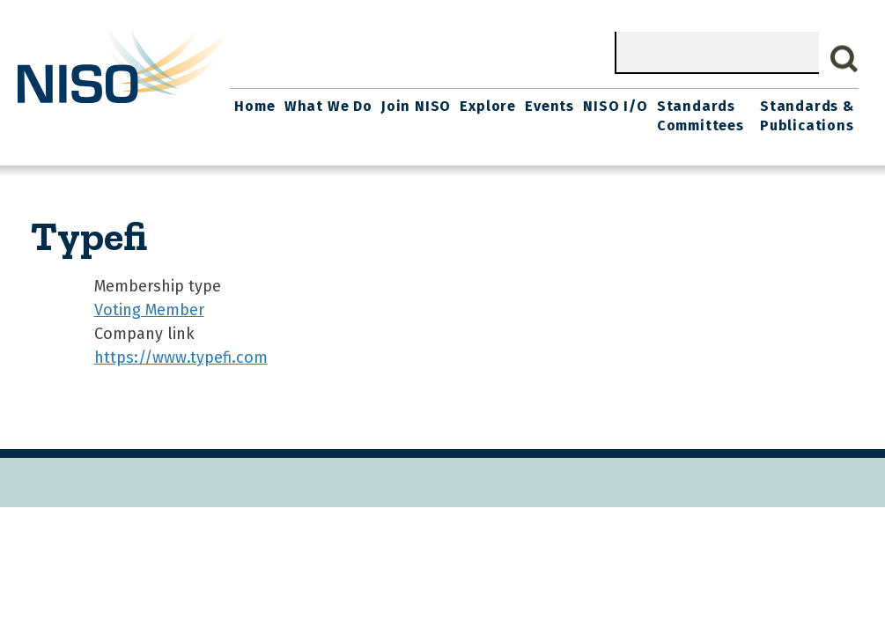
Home (254, 106)
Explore (488, 106)
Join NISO (416, 106)
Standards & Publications (807, 116)
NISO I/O (615, 106)
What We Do (328, 106)
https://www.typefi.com (181, 357)
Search (844, 59)
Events (549, 106)
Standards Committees (700, 116)
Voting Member (149, 310)
